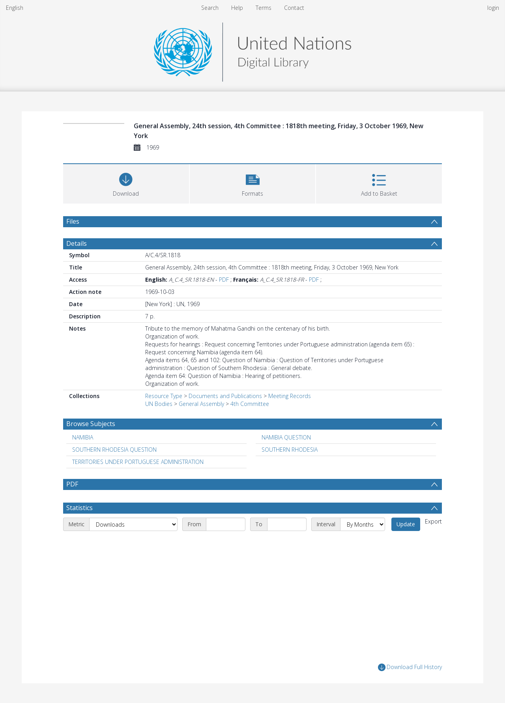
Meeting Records (289, 396)
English (14, 7)
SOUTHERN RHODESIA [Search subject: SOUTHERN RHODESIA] (290, 449)
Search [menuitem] (210, 7)
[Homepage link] (252, 50)
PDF (224, 279)
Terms (263, 7)
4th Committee (249, 404)
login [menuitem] (493, 7)
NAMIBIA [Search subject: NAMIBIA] (82, 437)
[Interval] (362, 524)
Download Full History (410, 667)
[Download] (126, 183)
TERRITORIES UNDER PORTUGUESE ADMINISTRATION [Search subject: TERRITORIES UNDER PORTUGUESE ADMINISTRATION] (138, 462)
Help (237, 7)
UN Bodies (158, 404)
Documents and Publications (225, 396)
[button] (253, 183)
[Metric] (133, 524)
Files (72, 221)
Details (76, 243)
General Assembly (201, 404)
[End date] (287, 524)
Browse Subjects (90, 423)
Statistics (79, 507)
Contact (294, 7)
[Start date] (225, 524)
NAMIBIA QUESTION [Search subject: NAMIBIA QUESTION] (286, 437)
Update (406, 524)
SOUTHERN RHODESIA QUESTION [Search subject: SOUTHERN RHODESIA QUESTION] (114, 449)
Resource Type (163, 396)
